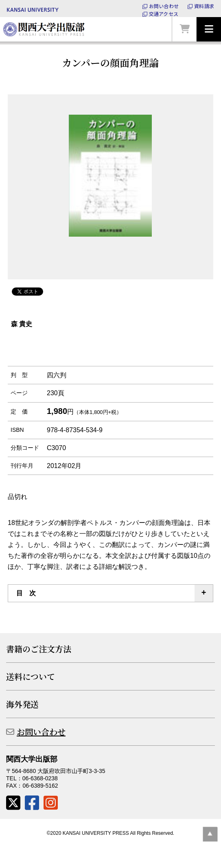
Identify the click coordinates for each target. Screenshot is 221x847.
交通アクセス (163, 14)
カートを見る (184, 29)
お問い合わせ (164, 6)
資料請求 (204, 6)
